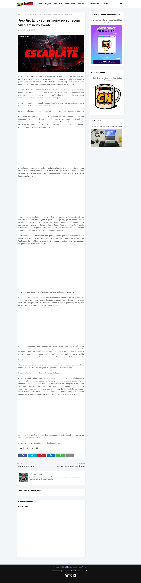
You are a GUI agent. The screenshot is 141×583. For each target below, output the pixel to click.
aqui (70, 368)
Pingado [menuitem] (48, 4)
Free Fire (30, 448)
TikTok (44, 438)
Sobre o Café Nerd (60, 567)
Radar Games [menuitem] (70, 4)
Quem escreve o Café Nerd (77, 567)
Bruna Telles (24, 30)
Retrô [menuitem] (40, 4)
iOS (37, 448)
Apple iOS (46, 443)
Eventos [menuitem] (106, 4)
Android (29, 14)
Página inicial (22, 14)
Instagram (30, 438)
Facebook (21, 438)
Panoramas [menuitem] (82, 4)
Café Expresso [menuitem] (95, 4)
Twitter (37, 438)
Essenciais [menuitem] (58, 4)
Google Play (55, 443)
